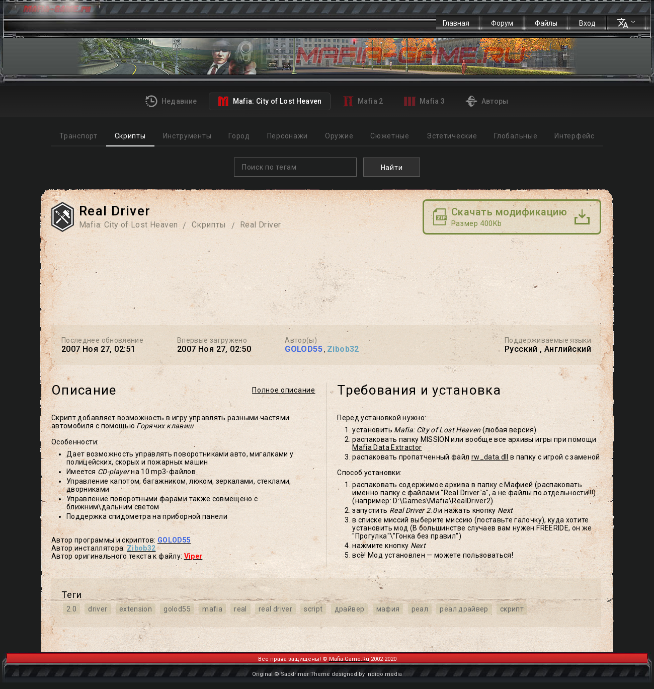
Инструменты (187, 136)
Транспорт (78, 136)
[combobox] (295, 167)
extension (135, 609)
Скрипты (130, 136)
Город (239, 136)
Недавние (171, 101)
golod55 (177, 609)
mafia (212, 609)
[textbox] (298, 167)
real (240, 609)
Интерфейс (574, 136)
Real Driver (260, 224)
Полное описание (283, 390)
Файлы (546, 23)
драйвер (349, 609)
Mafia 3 (424, 101)
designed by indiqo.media (367, 674)
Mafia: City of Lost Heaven (269, 101)
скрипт (512, 609)
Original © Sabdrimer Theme (291, 674)
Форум (502, 23)
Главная (456, 23)
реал (420, 609)
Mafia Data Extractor (387, 447)
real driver (275, 609)
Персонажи (287, 136)
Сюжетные (390, 136)
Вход (587, 23)
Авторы (486, 101)
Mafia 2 (363, 101)
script (313, 609)
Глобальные (515, 136)
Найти (392, 168)
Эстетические (451, 136)
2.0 (71, 609)
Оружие (339, 136)
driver (97, 609)
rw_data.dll (490, 457)
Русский (521, 349)
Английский (567, 349)
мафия (388, 609)
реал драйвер (464, 609)
